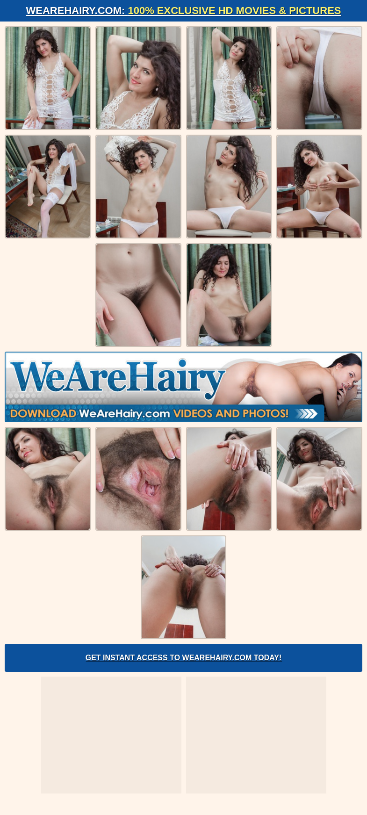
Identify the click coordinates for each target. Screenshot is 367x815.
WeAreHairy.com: (183, 10)
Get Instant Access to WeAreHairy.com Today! (184, 658)
